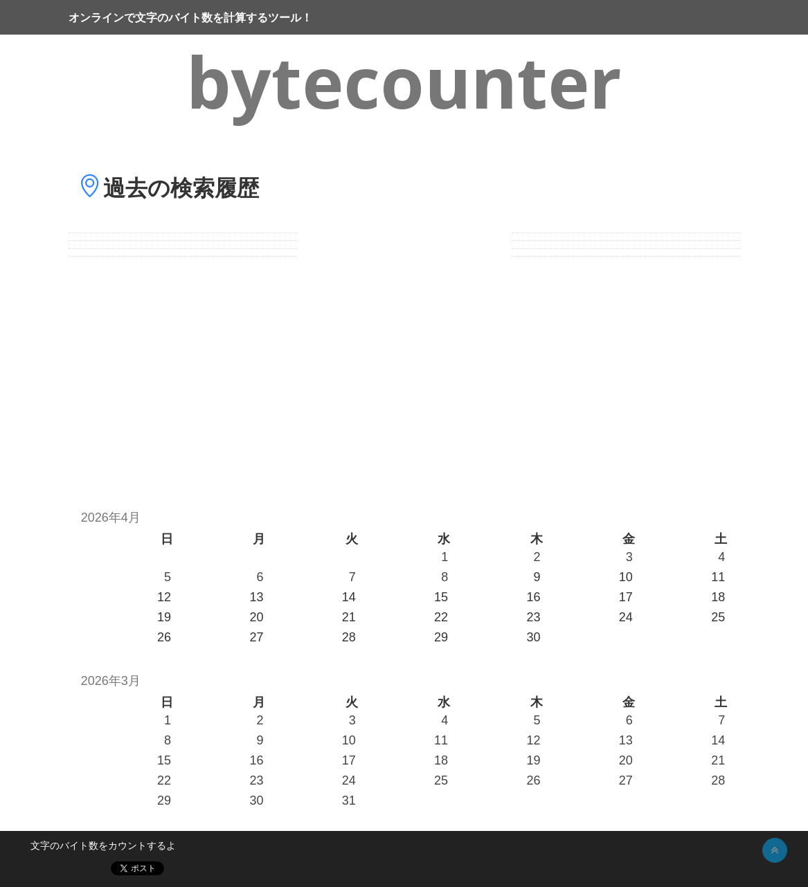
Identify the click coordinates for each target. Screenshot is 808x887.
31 (349, 800)
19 (533, 760)
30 (256, 800)
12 (533, 740)
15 (164, 760)
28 (718, 780)
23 (256, 780)
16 (256, 760)
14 (718, 740)
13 (626, 740)
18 (441, 760)
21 (718, 760)
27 (626, 780)
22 (164, 780)
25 (441, 780)
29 (164, 800)
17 (349, 760)
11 (441, 740)
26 (533, 780)
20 (626, 760)
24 (349, 780)
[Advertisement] (404, 376)
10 (349, 740)
